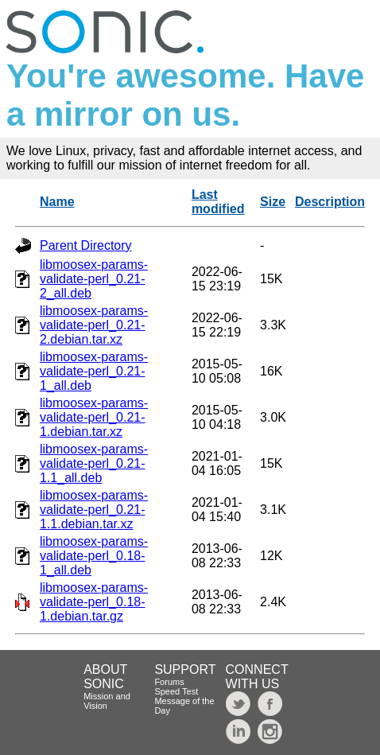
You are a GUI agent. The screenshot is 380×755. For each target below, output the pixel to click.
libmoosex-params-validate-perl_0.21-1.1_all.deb (94, 463)
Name (57, 201)
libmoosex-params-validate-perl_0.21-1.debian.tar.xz (94, 417)
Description (330, 201)
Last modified (218, 202)
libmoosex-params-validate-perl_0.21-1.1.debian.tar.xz (94, 509)
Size (272, 201)
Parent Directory (86, 245)
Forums (169, 682)
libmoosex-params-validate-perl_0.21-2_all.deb (94, 279)
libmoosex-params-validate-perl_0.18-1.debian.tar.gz (94, 602)
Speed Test (176, 691)
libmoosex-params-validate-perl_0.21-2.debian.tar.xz (94, 325)
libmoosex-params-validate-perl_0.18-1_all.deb (94, 556)
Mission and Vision (106, 700)
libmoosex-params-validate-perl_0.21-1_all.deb (94, 371)
